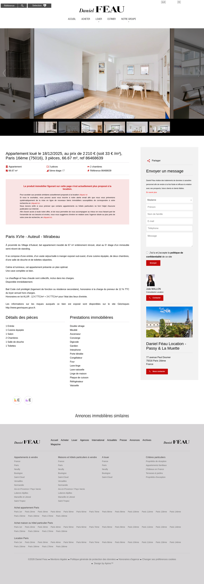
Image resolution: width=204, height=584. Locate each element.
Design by (103, 563)
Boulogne (18, 473)
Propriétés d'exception (155, 477)
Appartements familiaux (156, 465)
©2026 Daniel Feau (38, 559)
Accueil (102, 9)
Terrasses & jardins (154, 473)
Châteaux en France (155, 469)
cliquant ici (35, 203)
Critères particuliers (155, 457)
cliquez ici (83, 195)
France (17, 461)
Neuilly (17, 469)
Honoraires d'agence (129, 559)
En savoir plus (151, 192)
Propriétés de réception (156, 461)
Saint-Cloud (19, 477)
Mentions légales (58, 559)
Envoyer (153, 263)
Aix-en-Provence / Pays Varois (27, 489)
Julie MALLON (153, 289)
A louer (105, 457)
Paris (16, 465)
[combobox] (169, 200)
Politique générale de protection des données (93, 559)
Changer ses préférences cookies (159, 559)
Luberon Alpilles (21, 493)
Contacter (155, 298)
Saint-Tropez (20, 501)
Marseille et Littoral (22, 497)
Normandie (19, 485)
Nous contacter (157, 371)
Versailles (18, 481)
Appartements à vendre (26, 457)
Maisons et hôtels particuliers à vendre (77, 457)
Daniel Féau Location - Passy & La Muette (166, 346)
